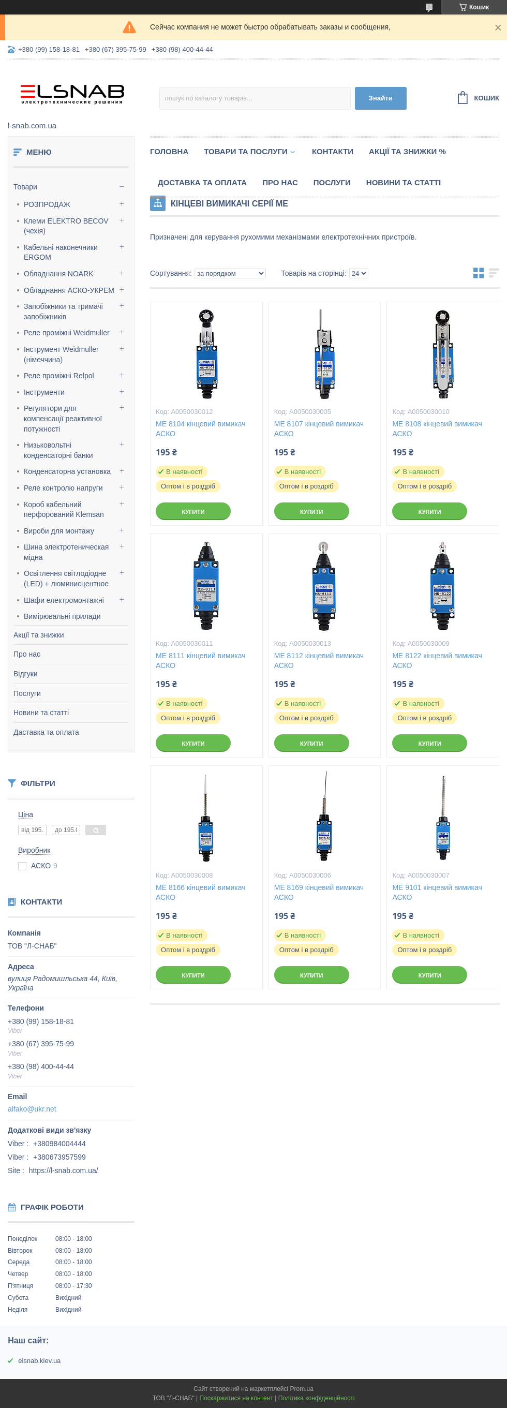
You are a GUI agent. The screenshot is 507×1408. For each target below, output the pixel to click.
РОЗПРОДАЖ (47, 204)
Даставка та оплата (46, 732)
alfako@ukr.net (32, 1109)
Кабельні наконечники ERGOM (61, 252)
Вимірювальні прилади (62, 616)
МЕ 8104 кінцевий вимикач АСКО (200, 429)
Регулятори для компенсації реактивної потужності (63, 418)
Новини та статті (41, 712)
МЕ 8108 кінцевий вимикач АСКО (437, 429)
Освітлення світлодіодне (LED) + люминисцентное (66, 578)
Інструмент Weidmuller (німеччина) (61, 354)
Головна (169, 151)
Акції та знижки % (407, 151)
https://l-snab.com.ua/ (63, 1170)
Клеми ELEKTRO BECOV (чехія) (66, 226)
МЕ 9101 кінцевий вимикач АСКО (437, 892)
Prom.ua (302, 1388)
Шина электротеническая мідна (66, 552)
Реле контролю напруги (63, 488)
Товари (25, 187)
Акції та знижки (38, 635)
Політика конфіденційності (316, 1398)
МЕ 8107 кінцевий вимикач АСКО (319, 429)
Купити (193, 512)
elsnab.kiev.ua (39, 1361)
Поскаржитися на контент (236, 1398)
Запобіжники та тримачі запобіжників (63, 311)
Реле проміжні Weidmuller (67, 333)
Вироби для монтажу (59, 531)
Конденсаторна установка (67, 471)
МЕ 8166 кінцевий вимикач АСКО (200, 892)
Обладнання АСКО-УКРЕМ (69, 290)
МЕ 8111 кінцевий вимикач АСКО (200, 660)
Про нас (26, 654)
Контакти (332, 151)
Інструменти (44, 392)
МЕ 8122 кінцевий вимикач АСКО (437, 660)
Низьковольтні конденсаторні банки (58, 450)
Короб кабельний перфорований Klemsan (64, 509)
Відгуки (25, 674)
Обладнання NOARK (59, 274)
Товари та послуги (246, 151)
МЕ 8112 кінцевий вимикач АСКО (319, 660)
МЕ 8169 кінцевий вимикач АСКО (319, 892)
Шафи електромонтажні (64, 600)
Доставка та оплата (202, 182)
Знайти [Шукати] (380, 98)
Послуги (27, 693)
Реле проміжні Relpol (59, 376)
